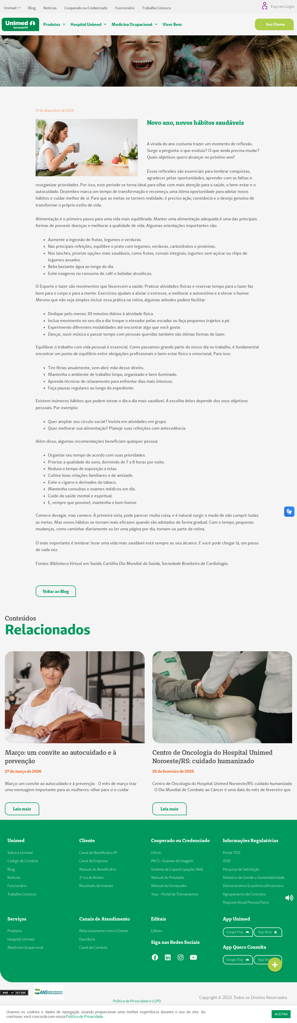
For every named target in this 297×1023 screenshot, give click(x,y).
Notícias (50, 6)
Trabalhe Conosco (156, 6)
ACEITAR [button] (281, 1014)
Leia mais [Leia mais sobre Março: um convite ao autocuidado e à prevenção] (22, 810)
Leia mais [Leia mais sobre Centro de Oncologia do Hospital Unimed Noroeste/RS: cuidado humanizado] (170, 810)
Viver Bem (172, 24)
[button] (275, 964)
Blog (32, 6)
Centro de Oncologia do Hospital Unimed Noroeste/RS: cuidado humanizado (212, 758)
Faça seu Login (283, 6)
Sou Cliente (275, 24)
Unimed (12, 6)
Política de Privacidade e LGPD (136, 1002)
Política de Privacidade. (85, 1016)
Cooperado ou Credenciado (85, 6)
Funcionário (124, 6)
